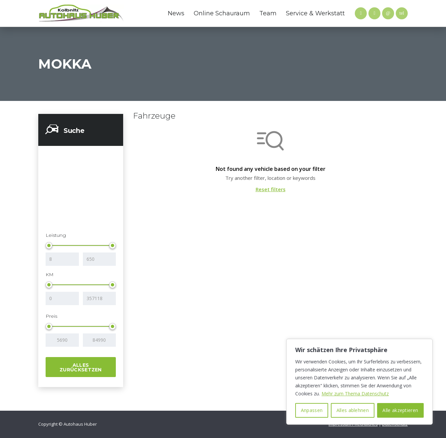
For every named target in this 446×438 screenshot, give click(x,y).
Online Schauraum (222, 13)
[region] (359, 382)
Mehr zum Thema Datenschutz (355, 393)
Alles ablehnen (352, 410)
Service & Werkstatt (315, 13)
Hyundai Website (148, 13)
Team (268, 13)
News (176, 13)
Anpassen (312, 410)
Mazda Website (135, 13)
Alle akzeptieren (400, 410)
